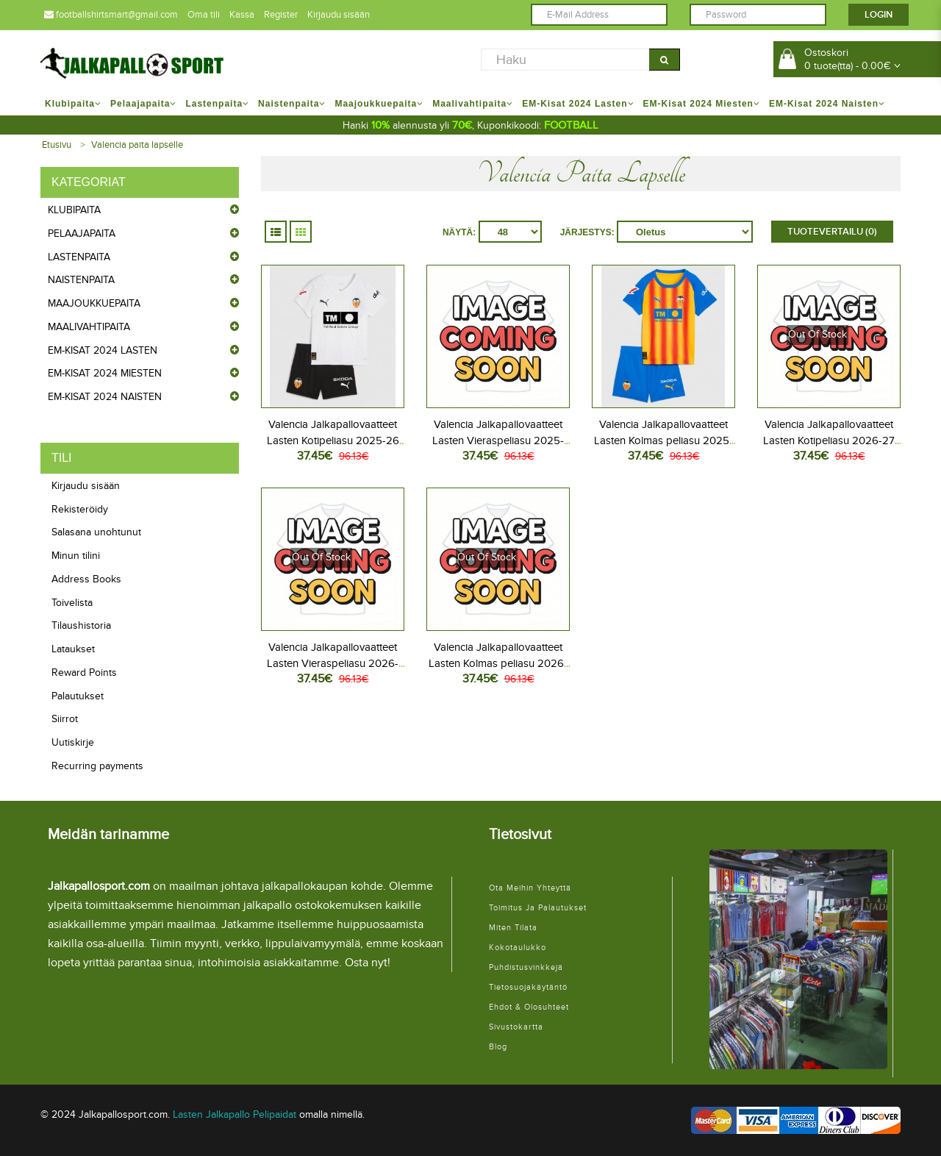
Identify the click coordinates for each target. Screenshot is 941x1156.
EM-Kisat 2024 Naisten (105, 396)
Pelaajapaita (81, 233)
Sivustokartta (516, 1027)
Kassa (241, 15)
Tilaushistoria (81, 625)
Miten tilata (513, 927)
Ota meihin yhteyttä (530, 888)
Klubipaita (74, 210)
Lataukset (73, 649)
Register (281, 15)
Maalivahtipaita (89, 327)
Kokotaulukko (517, 947)
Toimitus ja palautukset (538, 908)
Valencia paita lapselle (137, 145)
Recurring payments (97, 766)
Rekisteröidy (79, 509)
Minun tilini (75, 555)
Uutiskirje (72, 742)
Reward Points (84, 672)
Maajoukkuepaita (94, 303)
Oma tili (203, 15)
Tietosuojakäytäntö (528, 987)
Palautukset (77, 696)
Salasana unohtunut (96, 532)
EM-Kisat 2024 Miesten (105, 373)
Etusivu (56, 145)
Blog (498, 1047)
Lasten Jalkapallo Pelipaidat (234, 1114)
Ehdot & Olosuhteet (529, 1007)
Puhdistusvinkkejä (526, 967)
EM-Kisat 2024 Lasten (102, 350)
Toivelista (72, 602)
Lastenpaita (79, 257)
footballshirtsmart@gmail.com (111, 15)
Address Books (86, 579)
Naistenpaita (81, 280)
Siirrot (64, 719)
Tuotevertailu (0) (832, 232)
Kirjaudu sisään (338, 15)
